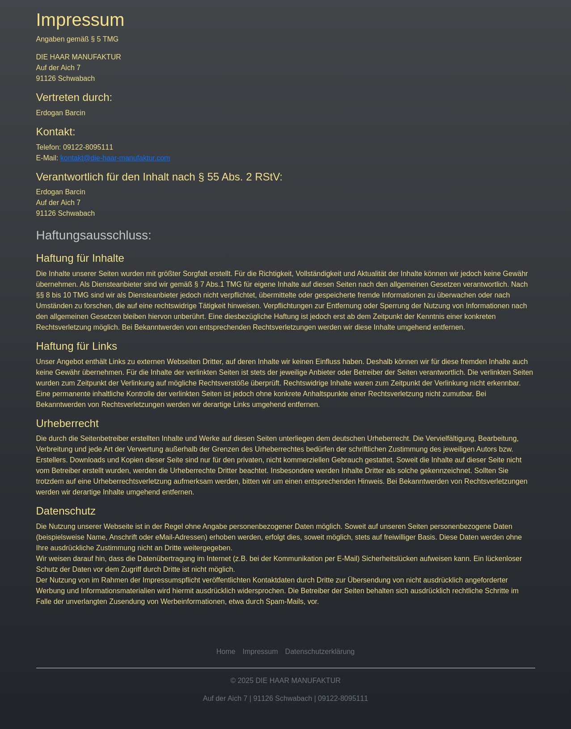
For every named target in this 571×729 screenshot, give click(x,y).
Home (226, 651)
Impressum (260, 651)
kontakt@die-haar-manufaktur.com (115, 158)
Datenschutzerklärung (320, 651)
